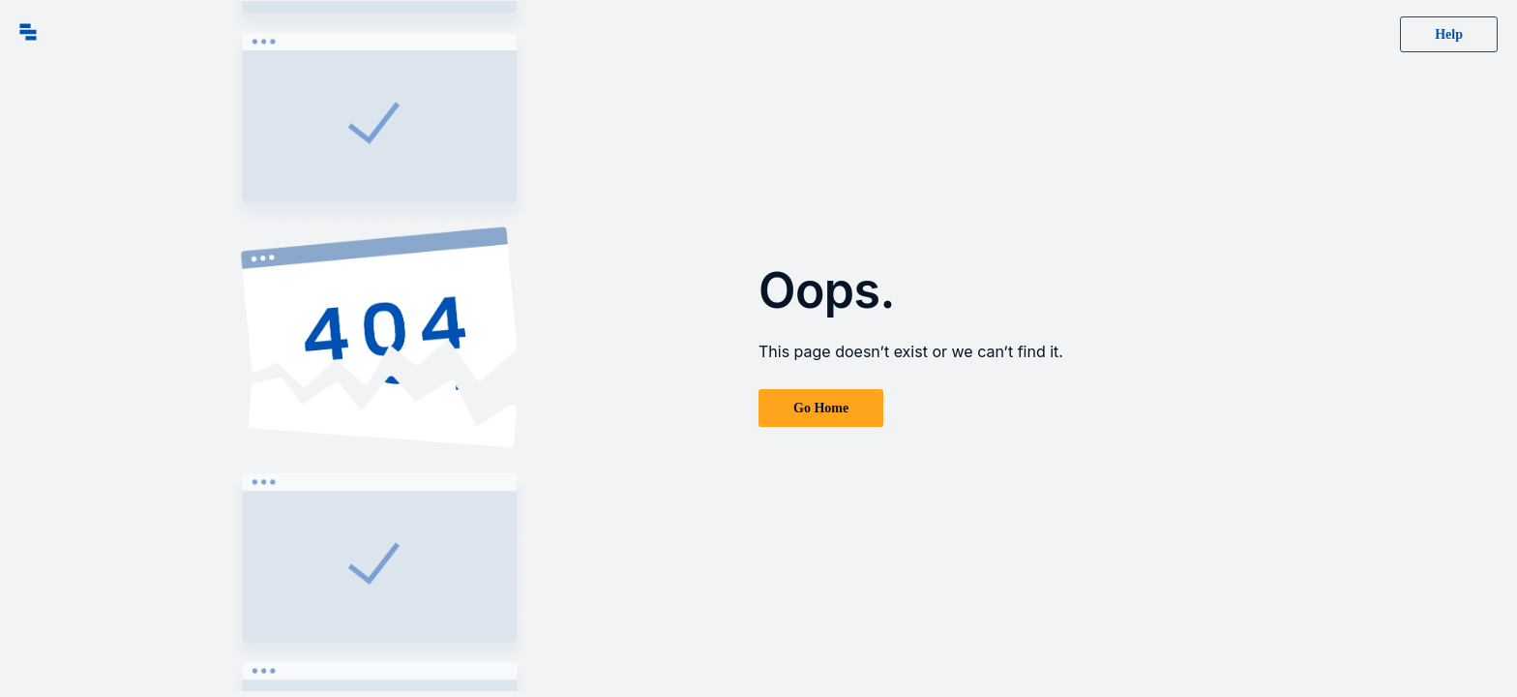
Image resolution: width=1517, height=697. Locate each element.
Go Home (820, 408)
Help (1449, 34)
